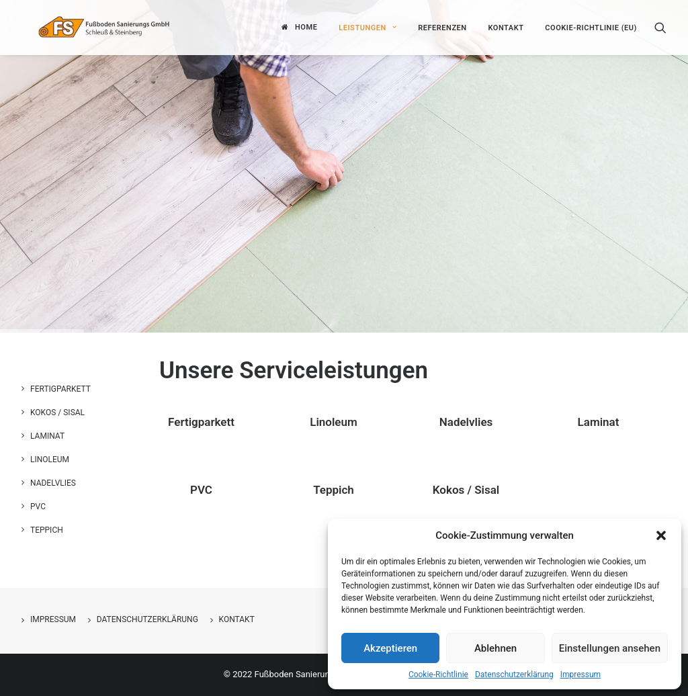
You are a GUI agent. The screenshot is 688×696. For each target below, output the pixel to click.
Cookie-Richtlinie (438, 674)
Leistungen (367, 26)
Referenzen (442, 26)
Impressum (580, 674)
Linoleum (333, 422)
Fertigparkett (201, 422)
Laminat (598, 422)
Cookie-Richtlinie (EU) (591, 26)
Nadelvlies (466, 422)
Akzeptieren (390, 648)
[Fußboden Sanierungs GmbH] (121, 26)
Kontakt (505, 26)
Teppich (333, 489)
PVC (201, 489)
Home (306, 26)
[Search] (660, 26)
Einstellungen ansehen (609, 648)
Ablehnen (495, 648)
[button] (661, 535)
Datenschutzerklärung (514, 674)
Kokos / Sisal (466, 489)
